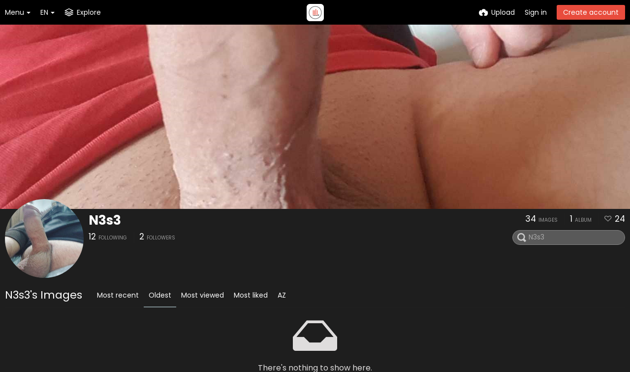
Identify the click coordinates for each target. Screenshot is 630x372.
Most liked (251, 295)
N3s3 (105, 220)
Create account (591, 12)
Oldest (160, 295)
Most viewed (202, 295)
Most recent (118, 295)
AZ (282, 295)
